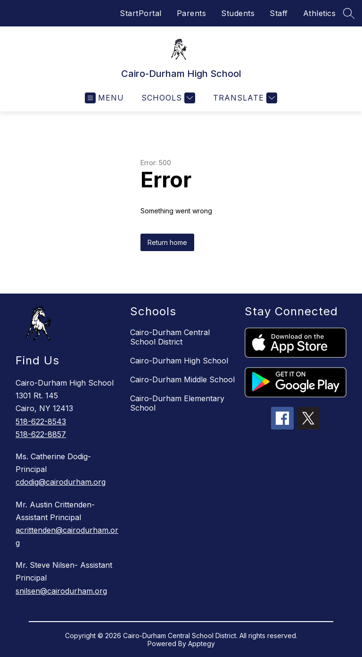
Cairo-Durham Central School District (170, 337)
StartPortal (141, 13)
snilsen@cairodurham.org (61, 591)
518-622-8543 (41, 421)
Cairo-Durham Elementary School (177, 403)
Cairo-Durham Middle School (182, 379)
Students (238, 13)
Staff (279, 13)
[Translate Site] (244, 98)
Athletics (319, 13)
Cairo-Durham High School (179, 360)
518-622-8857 (41, 434)
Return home (167, 242)
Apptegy (201, 644)
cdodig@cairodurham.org (61, 482)
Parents (191, 13)
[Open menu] (104, 98)
